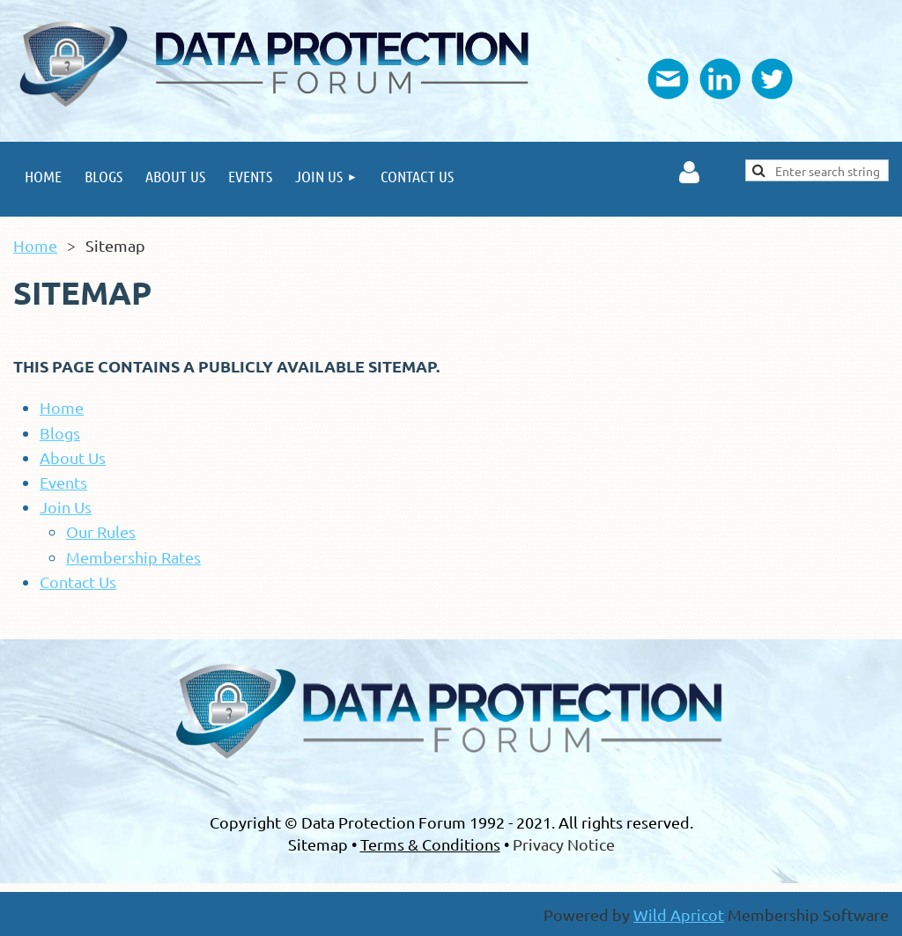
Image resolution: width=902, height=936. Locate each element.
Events (63, 482)
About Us (73, 457)
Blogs (60, 433)
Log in (690, 173)
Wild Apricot (678, 914)
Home (35, 245)
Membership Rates (133, 557)
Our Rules (101, 531)
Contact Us (78, 581)
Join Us (66, 506)
